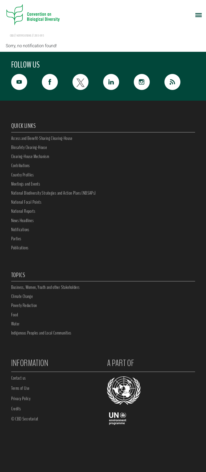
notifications (24, 35)
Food (14, 315)
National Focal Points (26, 202)
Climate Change (22, 296)
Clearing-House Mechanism (30, 156)
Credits (16, 409)
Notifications (20, 229)
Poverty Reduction (24, 305)
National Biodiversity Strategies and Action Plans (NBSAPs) (53, 193)
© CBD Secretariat (24, 419)
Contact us (18, 378)
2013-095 (39, 35)
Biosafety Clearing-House (29, 147)
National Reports (23, 211)
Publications (20, 248)
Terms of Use (20, 388)
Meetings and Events (25, 184)
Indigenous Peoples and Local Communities (41, 333)
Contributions (20, 165)
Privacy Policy (21, 398)
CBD (12, 35)
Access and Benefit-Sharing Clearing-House (41, 138)
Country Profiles (22, 175)
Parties (16, 238)
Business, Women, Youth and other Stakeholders (45, 287)
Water (15, 324)
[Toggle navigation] (198, 14)
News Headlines (22, 220)
